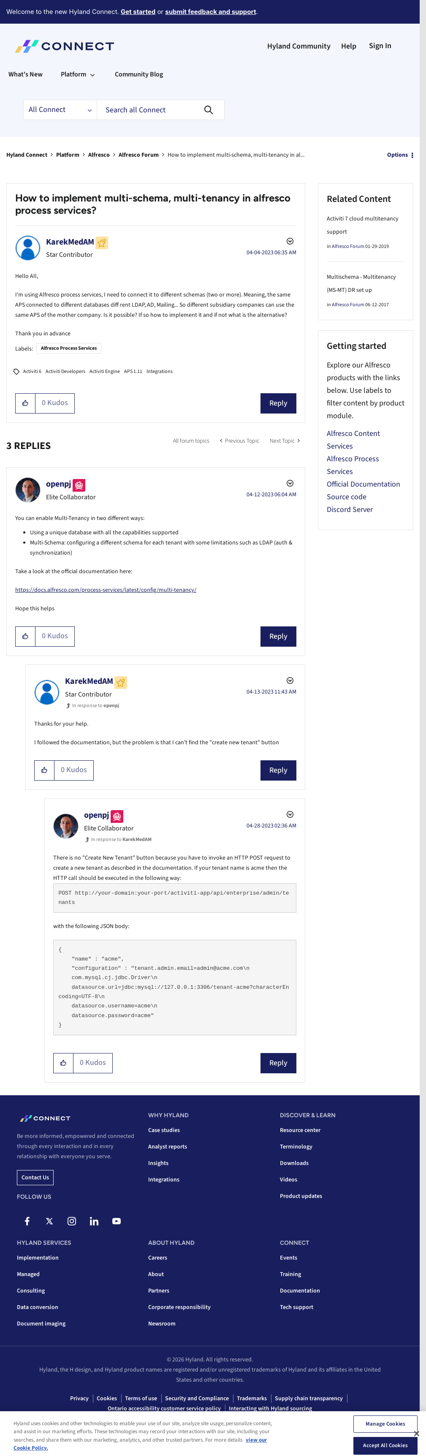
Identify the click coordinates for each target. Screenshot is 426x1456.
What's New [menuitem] (25, 74)
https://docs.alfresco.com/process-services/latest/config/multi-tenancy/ (105, 590)
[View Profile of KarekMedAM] (70, 242)
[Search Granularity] (60, 110)
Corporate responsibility (179, 1307)
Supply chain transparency (309, 1398)
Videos (288, 1180)
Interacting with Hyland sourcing (270, 1408)
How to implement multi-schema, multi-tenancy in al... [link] (236, 155)
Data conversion (37, 1307)
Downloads (294, 1163)
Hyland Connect (26, 155)
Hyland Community (299, 46)
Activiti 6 (32, 371)
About (156, 1274)
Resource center (300, 1130)
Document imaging (41, 1324)
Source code (346, 497)
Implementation (38, 1258)
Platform (67, 155)
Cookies (107, 1398)
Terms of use (141, 1398)
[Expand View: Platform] (92, 74)
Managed (28, 1274)
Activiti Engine (105, 371)
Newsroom (162, 1324)
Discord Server (350, 509)
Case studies (164, 1130)
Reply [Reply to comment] (278, 636)
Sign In (380, 46)
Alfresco (99, 155)
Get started (138, 12)
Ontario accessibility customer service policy (164, 1408)
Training (290, 1274)
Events (288, 1258)
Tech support (296, 1307)
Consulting (31, 1291)
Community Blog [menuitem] (139, 74)
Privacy (79, 1398)
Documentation (300, 1291)
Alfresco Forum (139, 155)
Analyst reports (167, 1147)
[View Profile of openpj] (58, 484)
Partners (158, 1291)
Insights (158, 1163)
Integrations (160, 371)
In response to (95, 705)
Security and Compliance (197, 1398)
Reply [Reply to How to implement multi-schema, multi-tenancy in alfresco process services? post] (278, 403)
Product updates (301, 1196)
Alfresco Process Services (69, 348)
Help (348, 46)
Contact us (35, 1177)
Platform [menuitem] (73, 74)
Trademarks (252, 1398)
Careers (157, 1258)
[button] (25, 403)
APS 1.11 (133, 371)
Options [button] (397, 155)
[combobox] (161, 110)
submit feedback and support (210, 12)
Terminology (296, 1147)
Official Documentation (363, 484)
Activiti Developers (65, 371)
